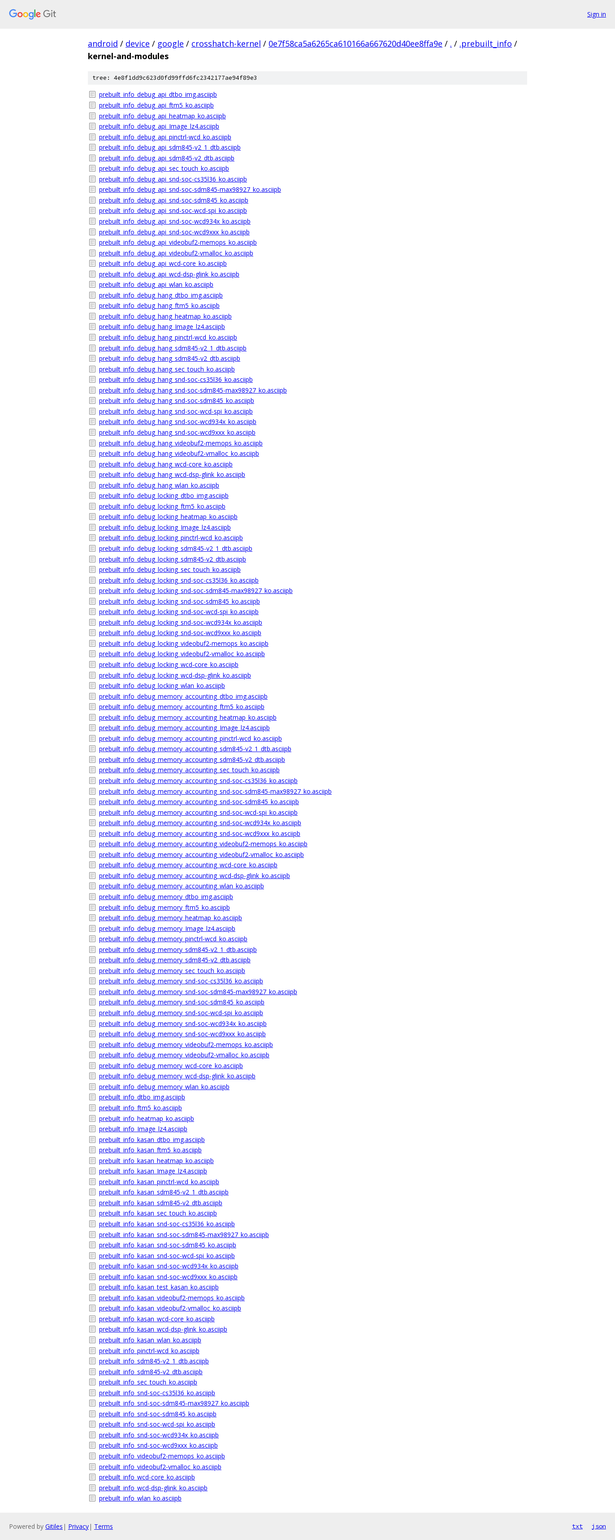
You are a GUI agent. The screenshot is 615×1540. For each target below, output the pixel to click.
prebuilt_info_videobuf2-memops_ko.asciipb (162, 1456)
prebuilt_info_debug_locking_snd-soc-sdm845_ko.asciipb (179, 601)
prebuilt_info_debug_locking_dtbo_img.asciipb (164, 495)
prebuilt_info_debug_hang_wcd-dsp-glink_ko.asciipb (172, 474)
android (103, 43)
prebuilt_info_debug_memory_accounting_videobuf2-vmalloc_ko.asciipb (201, 854)
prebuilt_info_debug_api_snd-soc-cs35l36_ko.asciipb (173, 179)
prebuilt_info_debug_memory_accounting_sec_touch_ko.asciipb (189, 770)
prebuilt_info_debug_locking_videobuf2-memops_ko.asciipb (184, 643)
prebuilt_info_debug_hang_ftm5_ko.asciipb (159, 305)
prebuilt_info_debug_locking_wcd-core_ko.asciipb (168, 664)
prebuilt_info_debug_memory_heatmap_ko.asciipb (170, 917)
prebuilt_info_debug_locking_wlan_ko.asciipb (162, 685)
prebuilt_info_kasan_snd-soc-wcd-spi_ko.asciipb (167, 1255)
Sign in (596, 14)
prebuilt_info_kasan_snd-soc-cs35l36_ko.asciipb (167, 1224)
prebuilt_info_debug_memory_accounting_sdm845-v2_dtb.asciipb (192, 759)
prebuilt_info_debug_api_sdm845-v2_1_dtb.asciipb (170, 147)
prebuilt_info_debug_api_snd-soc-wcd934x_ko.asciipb (175, 221)
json (599, 1526)
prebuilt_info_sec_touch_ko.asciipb (148, 1382)
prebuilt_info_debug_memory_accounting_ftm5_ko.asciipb (181, 706)
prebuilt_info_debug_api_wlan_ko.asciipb (156, 284)
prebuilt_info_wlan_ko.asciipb (140, 1498)
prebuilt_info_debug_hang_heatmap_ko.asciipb (165, 316)
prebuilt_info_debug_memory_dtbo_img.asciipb (166, 896)
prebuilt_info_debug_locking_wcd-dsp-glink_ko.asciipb (175, 675)
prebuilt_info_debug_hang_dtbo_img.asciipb (161, 295)
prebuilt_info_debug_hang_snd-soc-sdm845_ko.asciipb (176, 400)
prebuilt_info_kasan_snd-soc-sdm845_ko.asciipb (167, 1245)
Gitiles (54, 1526)
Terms (103, 1526)
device (138, 43)
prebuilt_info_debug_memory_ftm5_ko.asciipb (164, 907)
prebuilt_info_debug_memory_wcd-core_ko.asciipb (171, 1065)
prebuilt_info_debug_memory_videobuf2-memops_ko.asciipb (186, 1044)
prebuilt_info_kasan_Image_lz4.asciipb (153, 1171)
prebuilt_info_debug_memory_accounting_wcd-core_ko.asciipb (188, 865)
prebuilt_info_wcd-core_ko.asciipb (147, 1477)
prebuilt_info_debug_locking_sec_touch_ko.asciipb (170, 569)
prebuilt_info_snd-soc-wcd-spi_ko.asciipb (157, 1424)
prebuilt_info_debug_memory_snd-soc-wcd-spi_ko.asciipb (181, 1012)
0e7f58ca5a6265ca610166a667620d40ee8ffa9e (355, 43)
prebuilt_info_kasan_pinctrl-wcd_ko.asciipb (159, 1181)
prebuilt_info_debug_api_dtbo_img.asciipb (158, 94)
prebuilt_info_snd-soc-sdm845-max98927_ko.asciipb (174, 1403)
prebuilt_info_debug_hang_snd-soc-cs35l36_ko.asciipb (176, 379)
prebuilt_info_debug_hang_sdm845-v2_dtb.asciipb (169, 358)
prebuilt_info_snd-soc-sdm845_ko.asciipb (158, 1414)
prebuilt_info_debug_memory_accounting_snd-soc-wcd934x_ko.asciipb (200, 822)
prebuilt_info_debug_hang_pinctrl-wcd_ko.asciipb (168, 337)
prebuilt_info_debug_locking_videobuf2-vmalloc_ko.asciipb (182, 653)
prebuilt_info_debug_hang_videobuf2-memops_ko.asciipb (181, 443)
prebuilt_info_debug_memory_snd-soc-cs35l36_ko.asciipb (181, 981)
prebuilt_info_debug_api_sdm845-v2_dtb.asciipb (166, 158)
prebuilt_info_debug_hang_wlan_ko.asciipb (159, 485)
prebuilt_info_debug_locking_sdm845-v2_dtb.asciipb (172, 559)
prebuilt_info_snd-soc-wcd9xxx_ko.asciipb (158, 1445)
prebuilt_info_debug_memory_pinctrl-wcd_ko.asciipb (173, 938)
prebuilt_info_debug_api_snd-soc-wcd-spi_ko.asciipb (173, 210)
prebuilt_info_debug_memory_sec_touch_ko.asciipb (172, 970)
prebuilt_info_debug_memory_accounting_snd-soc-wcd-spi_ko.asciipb (198, 812)
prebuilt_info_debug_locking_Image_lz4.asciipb (165, 527)
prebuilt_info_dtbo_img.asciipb (142, 1097)
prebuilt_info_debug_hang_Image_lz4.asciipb (162, 326)
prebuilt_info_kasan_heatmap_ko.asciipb (156, 1160)
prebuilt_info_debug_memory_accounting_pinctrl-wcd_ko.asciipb (190, 738)
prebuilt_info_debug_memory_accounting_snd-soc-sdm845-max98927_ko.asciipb (215, 791)
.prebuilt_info (485, 43)
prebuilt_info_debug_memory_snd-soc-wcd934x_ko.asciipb (183, 1023)
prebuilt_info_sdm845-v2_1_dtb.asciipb (154, 1361)
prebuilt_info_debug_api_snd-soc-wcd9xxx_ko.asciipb (174, 232)
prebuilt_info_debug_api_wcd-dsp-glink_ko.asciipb (169, 274)
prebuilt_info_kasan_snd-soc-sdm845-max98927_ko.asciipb (184, 1234)
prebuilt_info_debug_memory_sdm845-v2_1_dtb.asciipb (178, 949)
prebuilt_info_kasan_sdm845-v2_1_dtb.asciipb (164, 1192)
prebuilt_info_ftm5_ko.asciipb (140, 1107)
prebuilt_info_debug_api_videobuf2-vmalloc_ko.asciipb (176, 253)
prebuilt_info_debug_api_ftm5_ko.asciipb (156, 105)
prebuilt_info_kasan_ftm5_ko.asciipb (150, 1150)
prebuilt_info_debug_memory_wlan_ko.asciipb (164, 1086)
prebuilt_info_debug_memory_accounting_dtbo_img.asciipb (183, 696)
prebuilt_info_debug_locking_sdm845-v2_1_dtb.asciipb (175, 548)
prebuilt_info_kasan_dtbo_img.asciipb (152, 1139)
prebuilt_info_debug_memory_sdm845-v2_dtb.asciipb (175, 960)
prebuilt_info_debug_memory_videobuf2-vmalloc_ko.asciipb (184, 1055)
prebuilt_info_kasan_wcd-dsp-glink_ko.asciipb (163, 1329)
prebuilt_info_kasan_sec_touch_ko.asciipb (158, 1213)
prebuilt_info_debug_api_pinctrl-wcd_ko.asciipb (165, 137)
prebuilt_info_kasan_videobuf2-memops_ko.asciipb (172, 1297)
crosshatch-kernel (226, 43)
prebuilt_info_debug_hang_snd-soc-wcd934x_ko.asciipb (177, 421)
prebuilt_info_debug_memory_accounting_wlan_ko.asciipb (181, 886)
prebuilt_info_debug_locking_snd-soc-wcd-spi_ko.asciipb (179, 611)
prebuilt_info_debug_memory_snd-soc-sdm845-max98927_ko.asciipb (198, 991)
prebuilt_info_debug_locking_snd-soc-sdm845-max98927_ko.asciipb (196, 590)
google (170, 43)
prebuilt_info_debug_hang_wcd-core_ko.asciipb (166, 464)
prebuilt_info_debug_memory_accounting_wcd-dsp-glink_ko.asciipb (194, 875)
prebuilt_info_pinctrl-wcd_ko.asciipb (149, 1350)
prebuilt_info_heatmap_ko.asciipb (146, 1118)
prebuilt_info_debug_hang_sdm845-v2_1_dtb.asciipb (173, 348)
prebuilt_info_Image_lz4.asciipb (143, 1129)
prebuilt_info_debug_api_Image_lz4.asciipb (159, 126)
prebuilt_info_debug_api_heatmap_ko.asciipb (162, 116)
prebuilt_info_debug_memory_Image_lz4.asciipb (167, 928)
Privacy (78, 1526)
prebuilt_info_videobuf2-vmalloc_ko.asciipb (160, 1466)
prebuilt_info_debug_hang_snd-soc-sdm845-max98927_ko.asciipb (193, 390)
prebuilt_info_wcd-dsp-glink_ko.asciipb (153, 1488)
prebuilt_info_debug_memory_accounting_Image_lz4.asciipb (184, 727)
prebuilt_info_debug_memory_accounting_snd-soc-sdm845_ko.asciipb (199, 801)
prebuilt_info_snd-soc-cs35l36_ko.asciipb (157, 1393)
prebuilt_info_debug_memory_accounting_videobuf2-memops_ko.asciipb (203, 843)
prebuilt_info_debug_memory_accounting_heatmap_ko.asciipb (188, 717)
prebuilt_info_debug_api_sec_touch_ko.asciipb (164, 168)
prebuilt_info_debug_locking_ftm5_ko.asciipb (162, 506)
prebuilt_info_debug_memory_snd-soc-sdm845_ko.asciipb (181, 1002)
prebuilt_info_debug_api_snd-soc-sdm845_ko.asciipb (173, 200)
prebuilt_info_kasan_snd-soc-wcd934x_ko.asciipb (168, 1266)
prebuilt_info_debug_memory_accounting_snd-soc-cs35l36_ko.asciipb (198, 780)
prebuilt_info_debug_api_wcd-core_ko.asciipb (163, 263)
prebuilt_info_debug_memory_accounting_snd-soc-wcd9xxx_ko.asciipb (199, 833)
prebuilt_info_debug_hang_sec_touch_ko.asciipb (167, 369)
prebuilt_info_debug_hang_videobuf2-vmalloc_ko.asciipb (179, 453)
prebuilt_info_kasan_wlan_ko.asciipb (150, 1340)
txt (577, 1526)
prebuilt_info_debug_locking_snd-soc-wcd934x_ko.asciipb (180, 622)
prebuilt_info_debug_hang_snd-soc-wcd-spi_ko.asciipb (176, 411)
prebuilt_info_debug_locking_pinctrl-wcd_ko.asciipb (171, 537)
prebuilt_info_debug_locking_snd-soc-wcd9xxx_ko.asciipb (180, 632)
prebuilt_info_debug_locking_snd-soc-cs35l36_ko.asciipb (179, 580)
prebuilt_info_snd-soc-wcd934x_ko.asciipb (159, 1435)
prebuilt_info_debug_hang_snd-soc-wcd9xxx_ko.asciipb (177, 432)
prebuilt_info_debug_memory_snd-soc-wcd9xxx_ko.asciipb (182, 1034)
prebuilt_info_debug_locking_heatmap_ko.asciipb (168, 516)
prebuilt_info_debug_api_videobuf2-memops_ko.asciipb (178, 242)
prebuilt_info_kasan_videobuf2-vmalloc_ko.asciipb (170, 1308)
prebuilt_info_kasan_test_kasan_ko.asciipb (159, 1287)
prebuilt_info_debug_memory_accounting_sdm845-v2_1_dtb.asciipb (195, 748)
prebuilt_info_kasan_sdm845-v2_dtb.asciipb (160, 1202)
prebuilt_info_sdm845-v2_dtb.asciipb (151, 1371)
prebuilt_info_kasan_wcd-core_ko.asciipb (157, 1319)
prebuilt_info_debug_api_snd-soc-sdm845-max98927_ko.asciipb (190, 189)
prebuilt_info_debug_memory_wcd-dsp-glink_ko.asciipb (177, 1076)
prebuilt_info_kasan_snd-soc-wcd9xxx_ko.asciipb (168, 1276)
